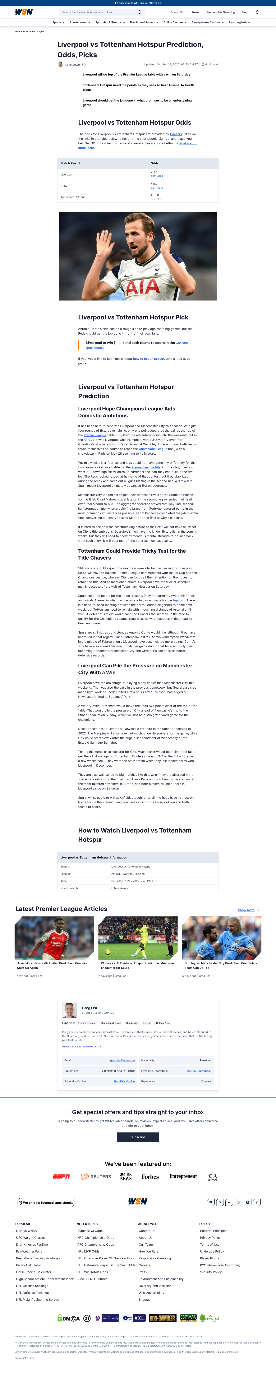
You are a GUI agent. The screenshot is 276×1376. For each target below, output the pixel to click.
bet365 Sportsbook (198, 1074)
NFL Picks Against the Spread (37, 1303)
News (196, 12)
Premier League (35, 31)
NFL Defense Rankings (32, 1297)
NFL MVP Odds (88, 1255)
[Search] (139, 12)
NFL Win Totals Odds (92, 1276)
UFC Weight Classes (30, 1242)
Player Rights (209, 1262)
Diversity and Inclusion (155, 1290)
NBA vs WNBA (26, 1235)
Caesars (176, 134)
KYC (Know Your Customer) (220, 1269)
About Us (145, 1242)
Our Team (146, 1248)
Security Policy (211, 1276)
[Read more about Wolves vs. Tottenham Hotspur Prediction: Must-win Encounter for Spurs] (137, 968)
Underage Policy (212, 1255)
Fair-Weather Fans (29, 1255)
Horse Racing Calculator (33, 1276)
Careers (144, 1269)
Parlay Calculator (28, 1269)
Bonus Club (178, 12)
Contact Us (147, 1235)
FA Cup (89, 440)
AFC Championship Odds (95, 1248)
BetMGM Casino (124, 1085)
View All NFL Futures (92, 1283)
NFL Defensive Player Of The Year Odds (106, 1269)
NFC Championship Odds (95, 1242)
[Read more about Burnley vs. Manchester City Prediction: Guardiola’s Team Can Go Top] (221, 968)
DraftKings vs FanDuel (32, 1248)
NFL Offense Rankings (32, 1290)
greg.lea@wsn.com (122, 1064)
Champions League (153, 449)
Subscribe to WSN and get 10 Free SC (140, 3)
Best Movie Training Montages (38, 1262)
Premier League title (145, 467)
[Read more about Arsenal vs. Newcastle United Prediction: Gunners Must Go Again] (54, 968)
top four (179, 600)
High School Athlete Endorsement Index (45, 1283)
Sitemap (145, 1303)
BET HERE (157, 176)
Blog (244, 12)
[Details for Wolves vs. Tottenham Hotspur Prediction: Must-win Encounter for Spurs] (137, 938)
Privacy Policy (210, 1242)
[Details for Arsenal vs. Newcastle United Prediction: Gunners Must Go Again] (54, 938)
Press (143, 1276)
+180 (118, 343)
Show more (249, 910)
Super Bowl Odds (90, 1235)
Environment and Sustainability (161, 1283)
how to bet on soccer (148, 359)
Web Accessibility (151, 1297)
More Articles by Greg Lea (81, 1050)
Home (18, 31)
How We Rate (148, 1255)
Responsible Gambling (221, 12)
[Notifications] (258, 12)
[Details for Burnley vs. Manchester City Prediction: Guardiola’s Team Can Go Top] (221, 938)
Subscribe (138, 1141)
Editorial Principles (213, 1235)
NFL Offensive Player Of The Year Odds (106, 1262)
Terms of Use (209, 1248)
